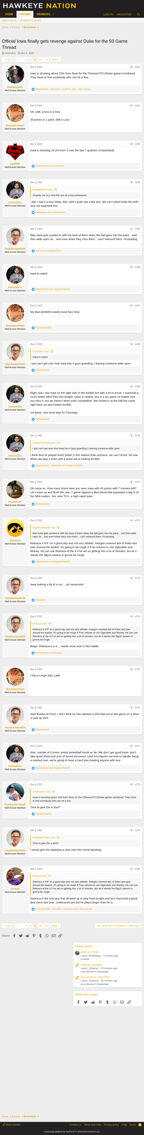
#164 (137, 182)
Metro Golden (11, 1124)
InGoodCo (10, 53)
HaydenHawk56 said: (44, 442)
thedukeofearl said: (43, 189)
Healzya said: (40, 623)
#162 (137, 105)
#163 (137, 144)
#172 (137, 520)
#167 (137, 305)
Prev (8, 59)
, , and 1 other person (63, 89)
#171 (137, 482)
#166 (137, 267)
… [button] (21, 59)
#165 (137, 229)
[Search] (138, 14)
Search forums (30, 20)
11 (46, 59)
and (49, 166)
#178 (137, 784)
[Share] (131, 67)
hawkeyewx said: (42, 791)
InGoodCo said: (41, 351)
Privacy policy (111, 1124)
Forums (25, 14)
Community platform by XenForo (72, 1132)
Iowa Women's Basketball (94, 971)
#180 (137, 869)
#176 (137, 707)
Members (43, 14)
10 (40, 59)
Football (85, 959)
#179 (137, 830)
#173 (137, 578)
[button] (53, 14)
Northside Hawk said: (44, 837)
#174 (137, 616)
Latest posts (83, 946)
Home (9, 14)
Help (124, 1124)
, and (58, 465)
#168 (137, 344)
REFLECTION (89, 952)
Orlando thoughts (91, 964)
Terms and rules (92, 1124)
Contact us (75, 1124)
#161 (137, 67)
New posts (9, 20)
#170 (137, 435)
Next (54, 59)
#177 (137, 746)
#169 (137, 386)
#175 (137, 669)
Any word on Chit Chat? (95, 977)
